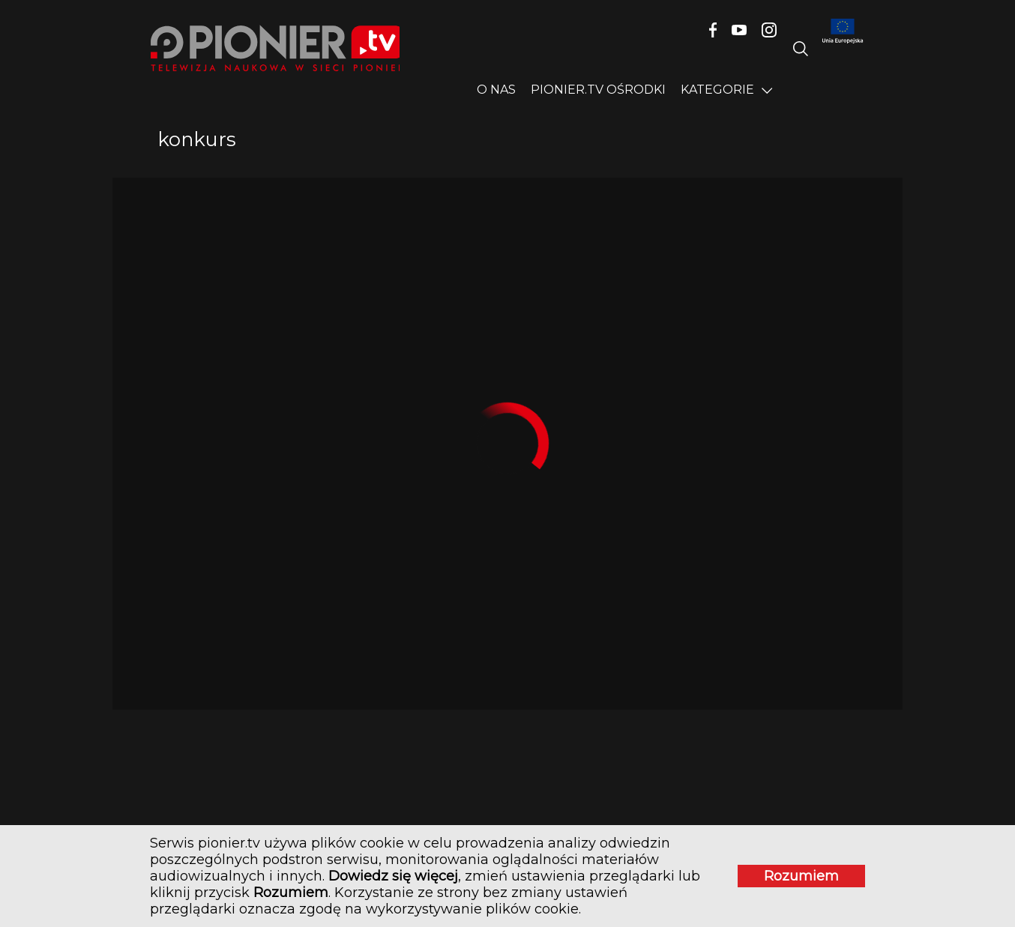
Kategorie (717, 89)
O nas (496, 89)
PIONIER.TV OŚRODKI (598, 89)
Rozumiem (801, 876)
